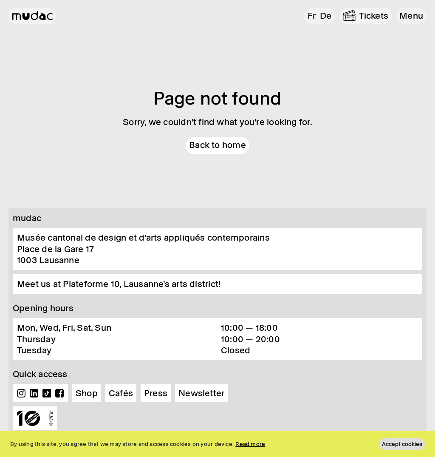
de (325, 15)
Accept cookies (402, 444)
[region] (217, 444)
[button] (411, 16)
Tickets (374, 15)
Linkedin (34, 393)
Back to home (217, 144)
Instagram (21, 393)
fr (312, 15)
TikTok (46, 393)
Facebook (59, 393)
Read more (250, 444)
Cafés (121, 393)
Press (155, 393)
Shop (87, 393)
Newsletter (201, 393)
